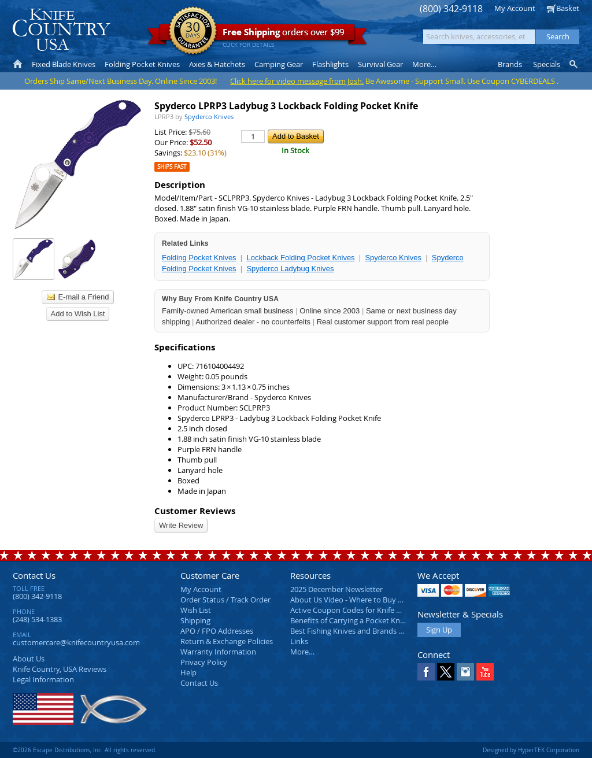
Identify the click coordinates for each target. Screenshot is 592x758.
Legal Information (43, 679)
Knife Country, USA (61, 29)
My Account (514, 8)
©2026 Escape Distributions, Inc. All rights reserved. (85, 750)
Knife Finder (574, 64)
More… (302, 651)
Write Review (181, 525)
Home (17, 64)
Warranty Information (218, 651)
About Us (29, 658)
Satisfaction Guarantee (192, 31)
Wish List (195, 610)
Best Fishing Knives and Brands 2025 (352, 631)
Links (299, 641)
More (424, 64)
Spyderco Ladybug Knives (290, 268)
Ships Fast (172, 167)
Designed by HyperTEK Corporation (531, 750)
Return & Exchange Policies (226, 641)
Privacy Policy (203, 662)
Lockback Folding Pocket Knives (300, 257)
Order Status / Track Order (225, 599)
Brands (510, 64)
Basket (567, 8)
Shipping (195, 620)
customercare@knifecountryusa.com (76, 642)
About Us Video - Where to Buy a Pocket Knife (368, 599)
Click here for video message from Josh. (297, 81)
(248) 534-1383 (37, 619)
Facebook (426, 672)
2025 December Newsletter (336, 589)
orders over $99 (257, 35)
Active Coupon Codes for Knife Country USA (365, 610)
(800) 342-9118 (451, 9)
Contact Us (34, 575)
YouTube (485, 672)
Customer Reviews (194, 511)
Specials (546, 64)
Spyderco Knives (393, 257)
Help (188, 672)
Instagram (465, 672)
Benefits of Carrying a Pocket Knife (349, 620)
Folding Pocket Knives (199, 257)
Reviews (59, 669)
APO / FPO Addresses (216, 631)
